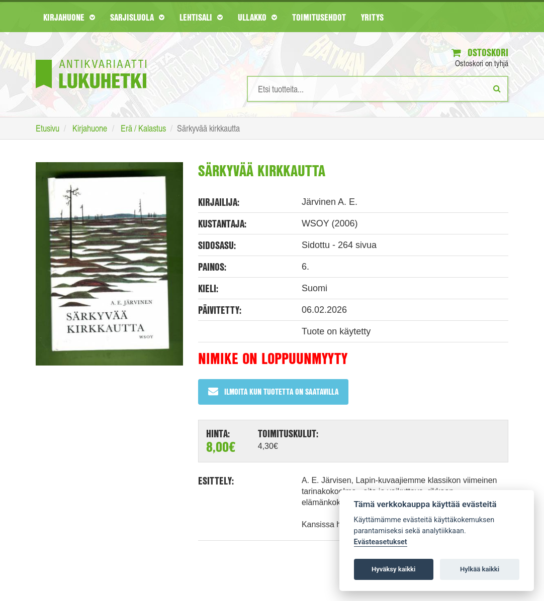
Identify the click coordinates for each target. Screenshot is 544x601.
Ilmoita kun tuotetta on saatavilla (273, 391)
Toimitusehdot (319, 17)
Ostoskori (479, 52)
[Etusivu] (91, 59)
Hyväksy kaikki (393, 569)
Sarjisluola (137, 17)
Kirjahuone (69, 17)
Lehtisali (201, 17)
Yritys (372, 17)
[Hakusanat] (377, 89)
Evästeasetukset (380, 542)
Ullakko (257, 17)
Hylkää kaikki (479, 569)
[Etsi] (497, 88)
